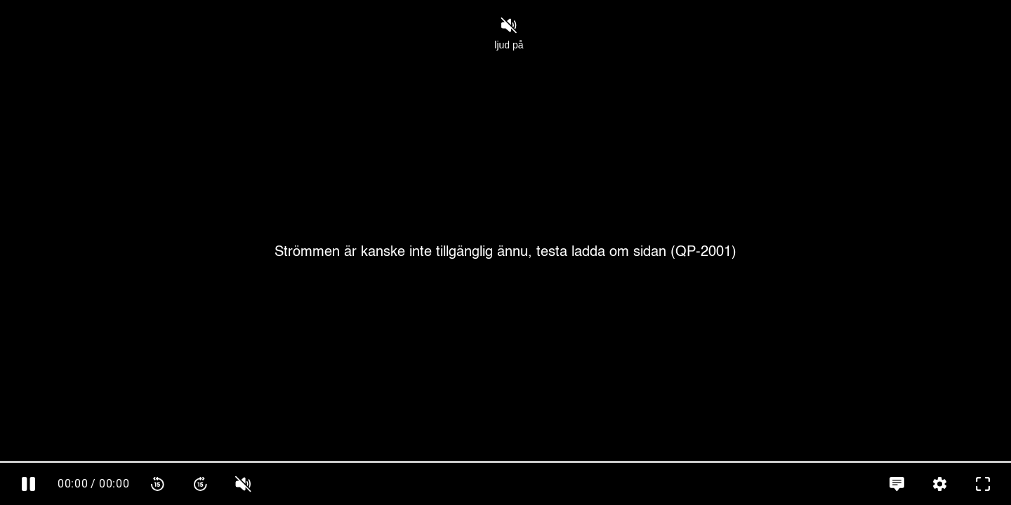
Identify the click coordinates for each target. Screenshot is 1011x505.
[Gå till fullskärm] (982, 484)
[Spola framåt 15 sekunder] (200, 484)
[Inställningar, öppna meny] (940, 484)
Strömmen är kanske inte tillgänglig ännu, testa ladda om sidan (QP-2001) (505, 252)
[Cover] (505, 252)
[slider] (505, 462)
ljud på (508, 33)
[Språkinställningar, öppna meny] (897, 484)
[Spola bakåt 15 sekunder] (158, 484)
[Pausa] (28, 484)
